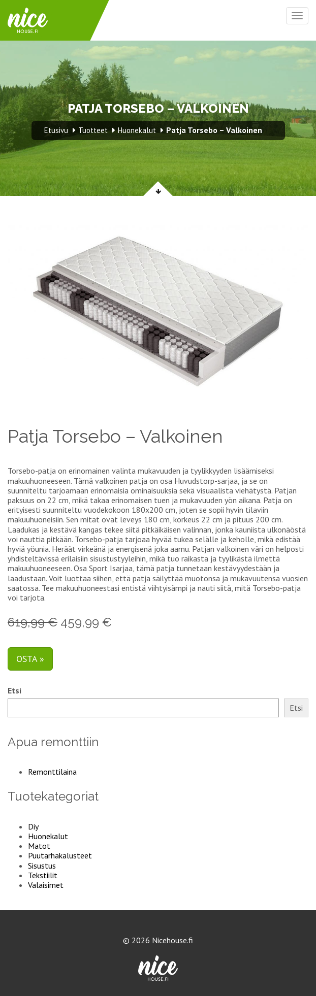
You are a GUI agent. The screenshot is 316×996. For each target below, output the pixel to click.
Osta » (30, 659)
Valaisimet (46, 885)
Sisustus (42, 865)
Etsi (14, 690)
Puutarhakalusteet (60, 855)
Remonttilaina (52, 772)
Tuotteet (93, 130)
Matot (39, 846)
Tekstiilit (42, 875)
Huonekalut (48, 836)
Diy (33, 826)
